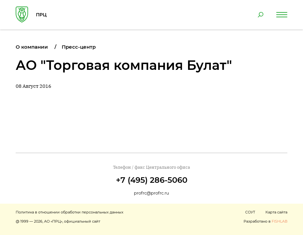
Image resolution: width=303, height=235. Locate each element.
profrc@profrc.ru (151, 193)
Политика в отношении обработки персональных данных (69, 212)
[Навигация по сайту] (282, 15)
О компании (32, 47)
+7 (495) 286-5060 (151, 180)
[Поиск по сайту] (260, 15)
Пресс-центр (79, 47)
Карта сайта (276, 212)
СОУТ (250, 212)
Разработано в (265, 221)
